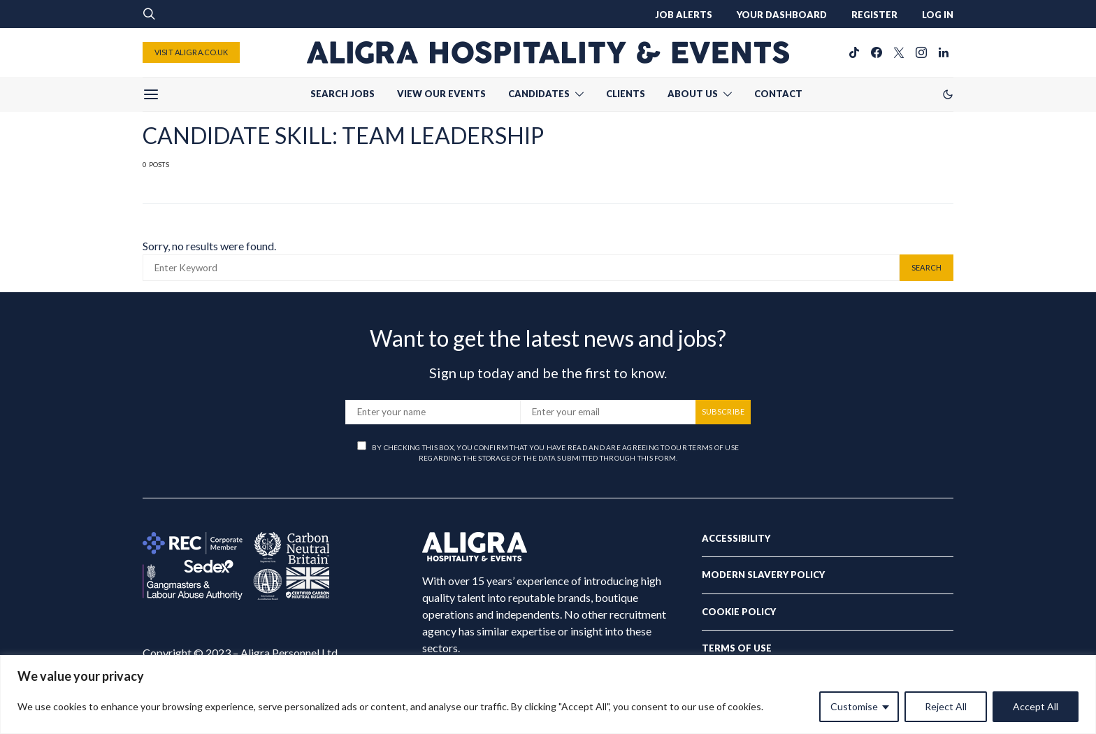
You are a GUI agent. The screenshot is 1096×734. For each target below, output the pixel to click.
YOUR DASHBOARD (782, 14)
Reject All (946, 706)
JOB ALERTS (683, 14)
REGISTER (874, 14)
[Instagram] (921, 52)
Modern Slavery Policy (763, 574)
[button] (947, 94)
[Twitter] (899, 52)
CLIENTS (625, 93)
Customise (854, 706)
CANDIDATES (539, 93)
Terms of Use (737, 648)
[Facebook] (876, 52)
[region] (548, 694)
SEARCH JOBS (342, 93)
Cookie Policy (739, 611)
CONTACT (778, 93)
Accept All (1035, 706)
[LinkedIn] (943, 52)
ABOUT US (693, 93)
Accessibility (736, 538)
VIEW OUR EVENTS (441, 93)
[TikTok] (854, 52)
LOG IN (937, 14)
